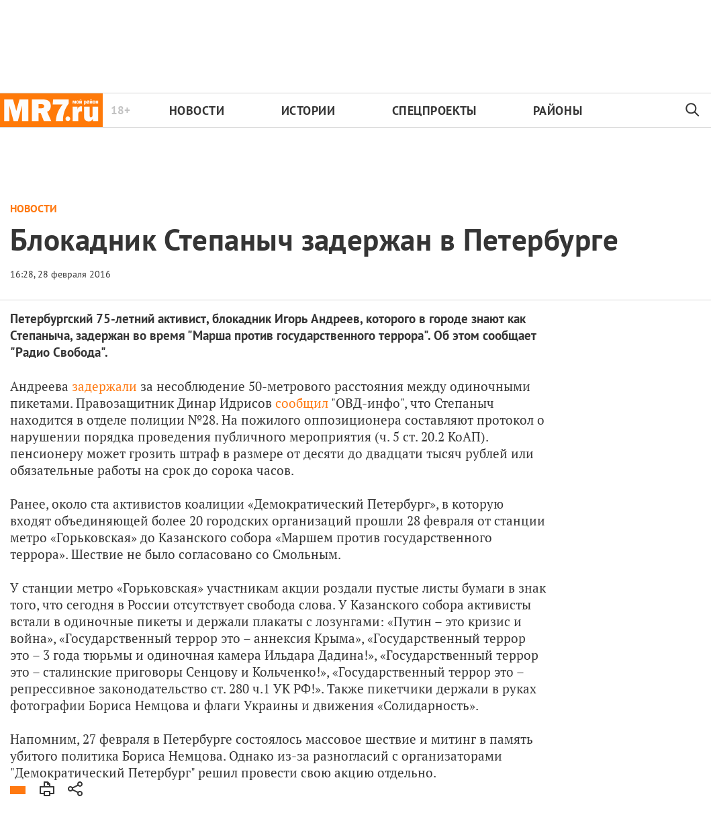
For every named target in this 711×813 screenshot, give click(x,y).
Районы (557, 110)
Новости (197, 110)
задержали (102, 386)
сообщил (301, 402)
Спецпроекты (434, 110)
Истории (308, 110)
